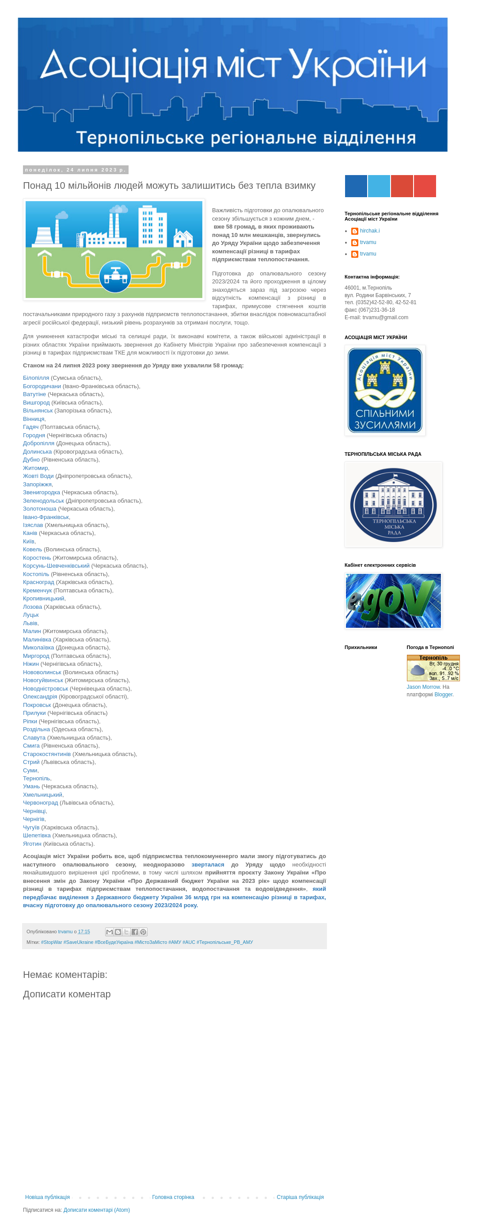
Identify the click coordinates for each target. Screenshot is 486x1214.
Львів (30, 623)
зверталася (208, 864)
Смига (32, 745)
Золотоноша (40, 508)
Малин (32, 631)
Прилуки (34, 713)
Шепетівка (37, 835)
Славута (35, 737)
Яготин (33, 843)
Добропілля (38, 443)
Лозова (32, 606)
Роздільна (36, 729)
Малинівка (37, 639)
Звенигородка (41, 492)
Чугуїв (31, 827)
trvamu (368, 242)
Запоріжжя (37, 484)
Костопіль (36, 574)
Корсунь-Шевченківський (56, 565)
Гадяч (30, 427)
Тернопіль (36, 778)
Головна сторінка (173, 1197)
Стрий (31, 762)
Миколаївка (38, 647)
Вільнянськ (38, 410)
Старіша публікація (300, 1197)
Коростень (37, 557)
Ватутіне (34, 394)
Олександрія (40, 696)
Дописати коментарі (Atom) (97, 1210)
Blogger (443, 694)
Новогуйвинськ (43, 680)
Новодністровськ (45, 688)
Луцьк (31, 614)
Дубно (31, 459)
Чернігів (33, 819)
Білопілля (36, 377)
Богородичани (42, 386)
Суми (30, 770)
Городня (34, 435)
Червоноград (40, 802)
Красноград (38, 582)
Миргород (36, 656)
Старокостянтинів (47, 754)
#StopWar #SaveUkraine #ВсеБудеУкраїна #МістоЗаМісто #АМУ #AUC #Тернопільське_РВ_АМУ (147, 942)
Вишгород (36, 402)
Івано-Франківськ (46, 517)
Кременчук (37, 590)
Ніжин (31, 663)
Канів (30, 533)
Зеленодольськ (43, 500)
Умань (31, 786)
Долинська (38, 451)
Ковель (32, 549)
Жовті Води (38, 476)
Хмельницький (42, 794)
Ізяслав (33, 525)
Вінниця (33, 419)
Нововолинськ (42, 672)
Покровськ (37, 705)
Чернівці (34, 811)
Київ (28, 541)
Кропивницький (43, 598)
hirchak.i (370, 231)
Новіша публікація (47, 1197)
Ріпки (30, 721)
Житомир (35, 468)
